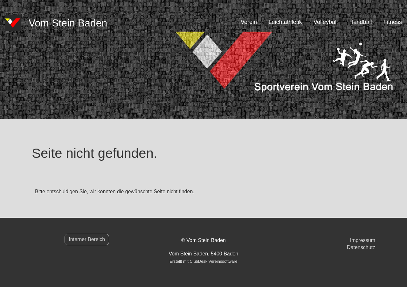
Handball (360, 22)
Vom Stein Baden (68, 23)
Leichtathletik (285, 22)
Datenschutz (361, 247)
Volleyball (326, 22)
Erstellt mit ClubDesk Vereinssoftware (203, 261)
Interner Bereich (87, 239)
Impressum (362, 240)
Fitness (392, 22)
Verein (249, 22)
